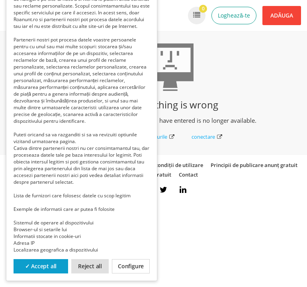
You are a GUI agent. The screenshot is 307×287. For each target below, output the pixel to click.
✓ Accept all (41, 266)
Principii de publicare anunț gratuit (254, 165)
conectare (207, 136)
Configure (131, 266)
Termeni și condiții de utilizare (166, 165)
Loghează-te (234, 15)
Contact (188, 174)
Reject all (90, 266)
